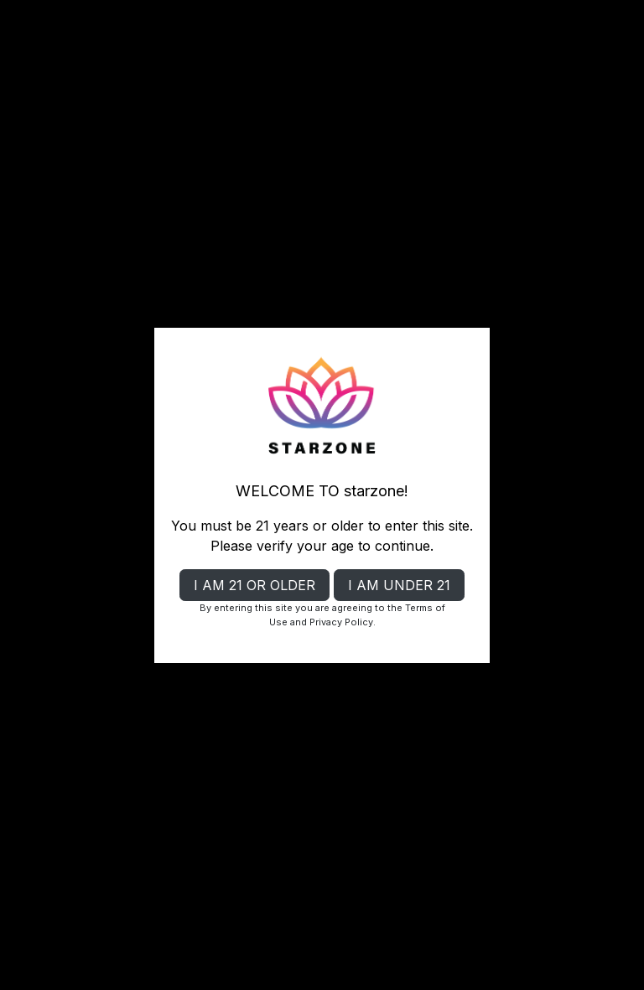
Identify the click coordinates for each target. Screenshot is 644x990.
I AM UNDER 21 (399, 585)
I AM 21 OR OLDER (254, 585)
